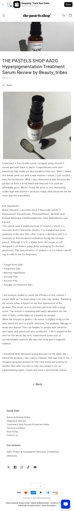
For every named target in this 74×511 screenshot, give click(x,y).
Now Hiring (12, 431)
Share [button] (7, 85)
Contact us (12, 435)
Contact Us (54, 503)
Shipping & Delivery (16, 421)
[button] (3, 15)
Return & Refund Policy (18, 417)
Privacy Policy (24, 503)
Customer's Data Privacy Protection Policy (28, 424)
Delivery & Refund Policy (40, 503)
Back (37, 384)
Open (68, 4)
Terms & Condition (16, 428)
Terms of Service (12, 503)
